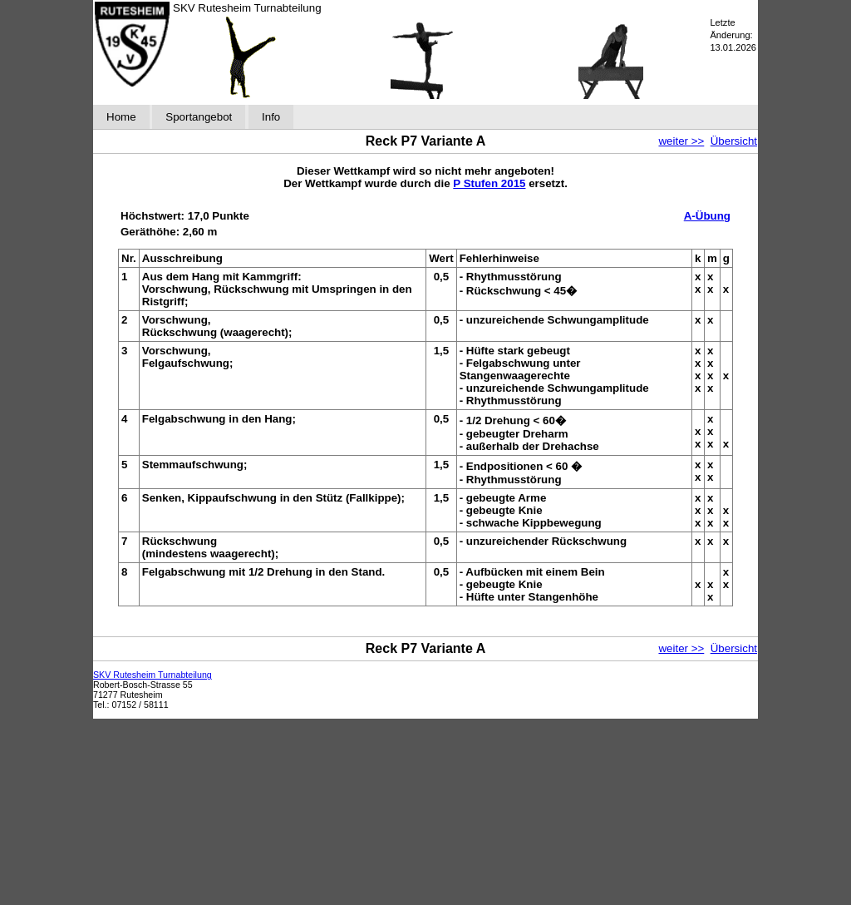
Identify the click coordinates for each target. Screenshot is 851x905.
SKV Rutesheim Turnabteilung (152, 675)
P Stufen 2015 (489, 183)
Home (121, 117)
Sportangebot (198, 117)
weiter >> (681, 141)
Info (271, 117)
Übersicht (734, 141)
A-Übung (707, 216)
